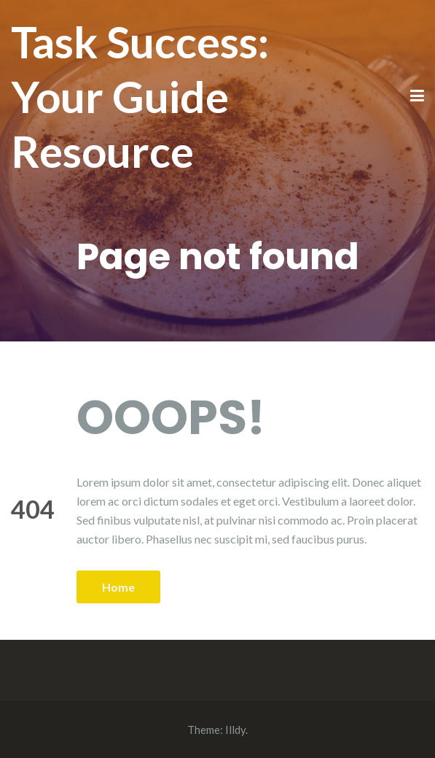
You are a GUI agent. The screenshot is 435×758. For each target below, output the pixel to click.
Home (118, 587)
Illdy (235, 729)
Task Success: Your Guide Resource (140, 96)
